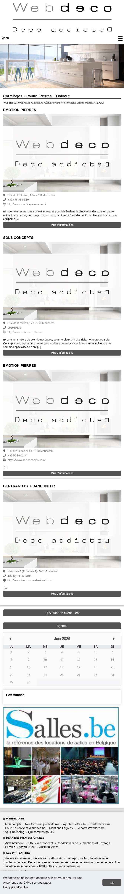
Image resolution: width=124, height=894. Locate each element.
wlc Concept (45, 843)
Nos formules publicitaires (42, 824)
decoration (40, 858)
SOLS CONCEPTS (18, 238)
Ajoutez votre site (74, 824)
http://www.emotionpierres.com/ (27, 204)
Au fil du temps (49, 847)
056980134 (14, 328)
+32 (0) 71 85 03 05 (19, 576)
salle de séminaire (56, 862)
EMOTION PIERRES (19, 110)
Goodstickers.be (67, 843)
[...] (17, 219)
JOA (30, 843)
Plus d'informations (62, 225)
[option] (62, 153)
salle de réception (108, 862)
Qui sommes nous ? (41, 832)
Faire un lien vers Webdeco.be (25, 828)
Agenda (62, 626)
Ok (111, 882)
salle (83, 858)
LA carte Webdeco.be (90, 828)
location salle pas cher (20, 866)
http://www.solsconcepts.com (25, 332)
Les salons (15, 695)
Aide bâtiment (14, 843)
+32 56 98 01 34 (17, 455)
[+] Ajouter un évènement (62, 613)
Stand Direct (27, 847)
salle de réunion (82, 862)
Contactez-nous (99, 824)
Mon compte (13, 824)
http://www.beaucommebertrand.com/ (30, 580)
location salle (99, 858)
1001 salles (46, 866)
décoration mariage (64, 858)
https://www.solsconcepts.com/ (27, 460)
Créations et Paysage (96, 843)
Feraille (10, 847)
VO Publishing (14, 832)
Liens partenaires (69, 866)
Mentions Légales (61, 828)
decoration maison (17, 858)
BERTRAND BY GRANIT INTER (29, 486)
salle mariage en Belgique (22, 862)
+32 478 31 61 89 (18, 199)
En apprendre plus (15, 887)
